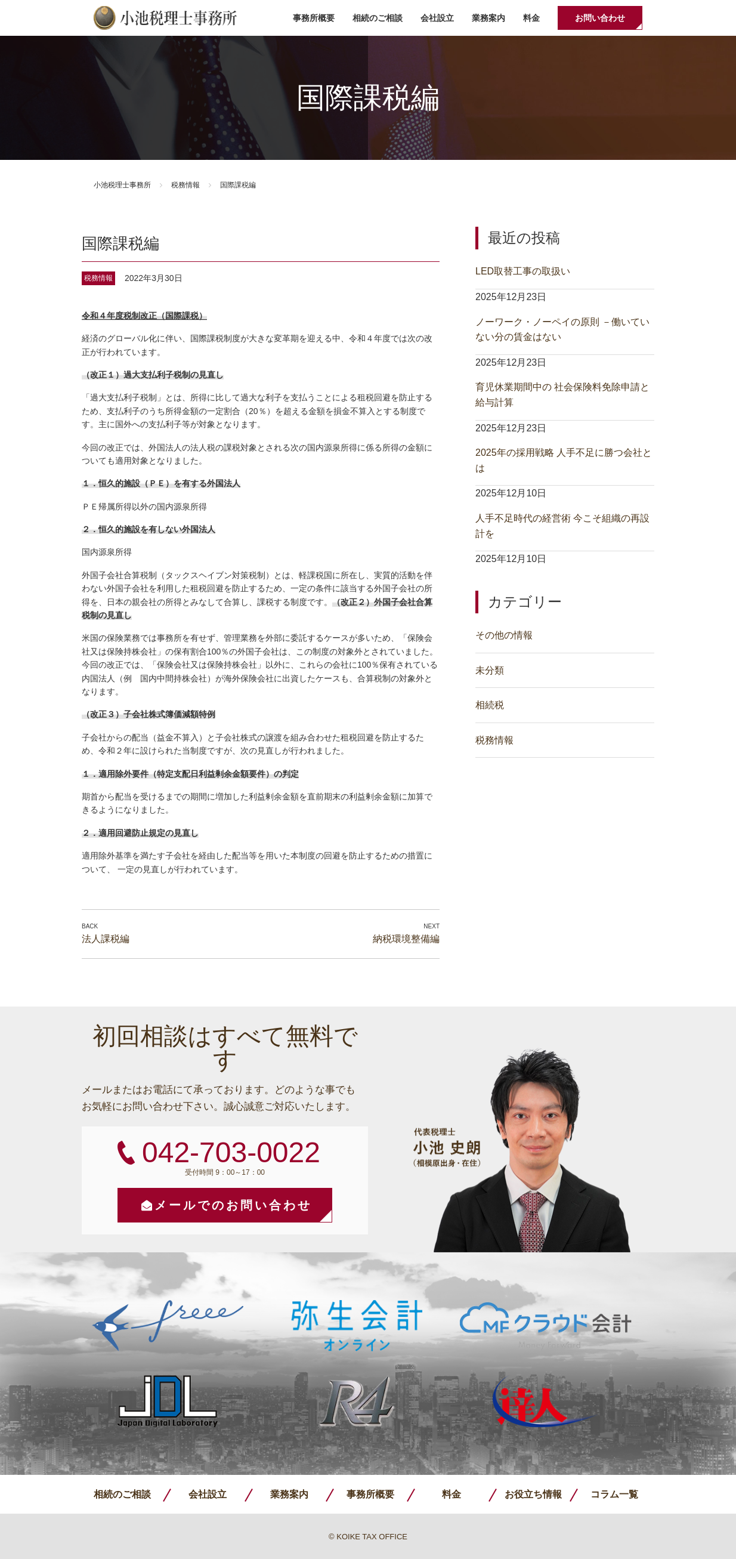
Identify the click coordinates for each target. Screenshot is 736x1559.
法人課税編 (105, 939)
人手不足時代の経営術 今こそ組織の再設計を (562, 526)
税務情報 (185, 185)
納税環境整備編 (406, 939)
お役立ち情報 (533, 1494)
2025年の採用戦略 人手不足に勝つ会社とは (563, 460)
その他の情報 (504, 635)
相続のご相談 (377, 18)
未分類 (489, 670)
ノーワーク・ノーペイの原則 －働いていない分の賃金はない (562, 329)
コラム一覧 (614, 1494)
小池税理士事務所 (165, 18)
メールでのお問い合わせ (233, 1205)
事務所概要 (314, 18)
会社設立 (437, 18)
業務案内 (488, 18)
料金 (531, 18)
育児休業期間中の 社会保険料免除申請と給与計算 (562, 394)
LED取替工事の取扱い (522, 271)
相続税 (489, 705)
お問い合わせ (600, 18)
